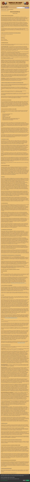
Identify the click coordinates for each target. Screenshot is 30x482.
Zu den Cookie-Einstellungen (4, 480)
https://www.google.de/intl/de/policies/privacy (10, 317)
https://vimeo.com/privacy (21, 342)
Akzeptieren (27, 480)
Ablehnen (24, 480)
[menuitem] (5, 6)
